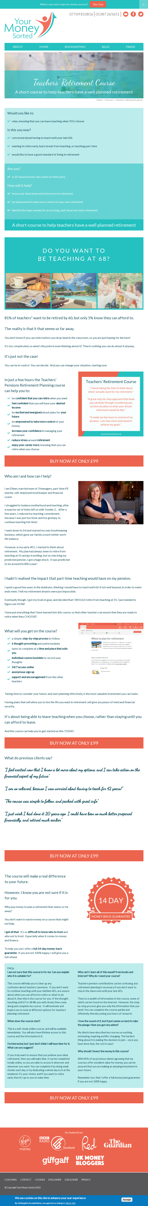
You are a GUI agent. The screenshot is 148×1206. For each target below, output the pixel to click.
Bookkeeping (75, 46)
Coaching (11, 1179)
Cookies (40, 1179)
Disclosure (71, 1179)
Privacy (86, 1179)
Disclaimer (54, 1179)
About (18, 46)
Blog (105, 46)
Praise (130, 46)
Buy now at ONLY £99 (74, 461)
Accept (127, 1199)
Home (43, 46)
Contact (26, 1179)
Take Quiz (97, 4)
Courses (109, 100)
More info (71, 1203)
